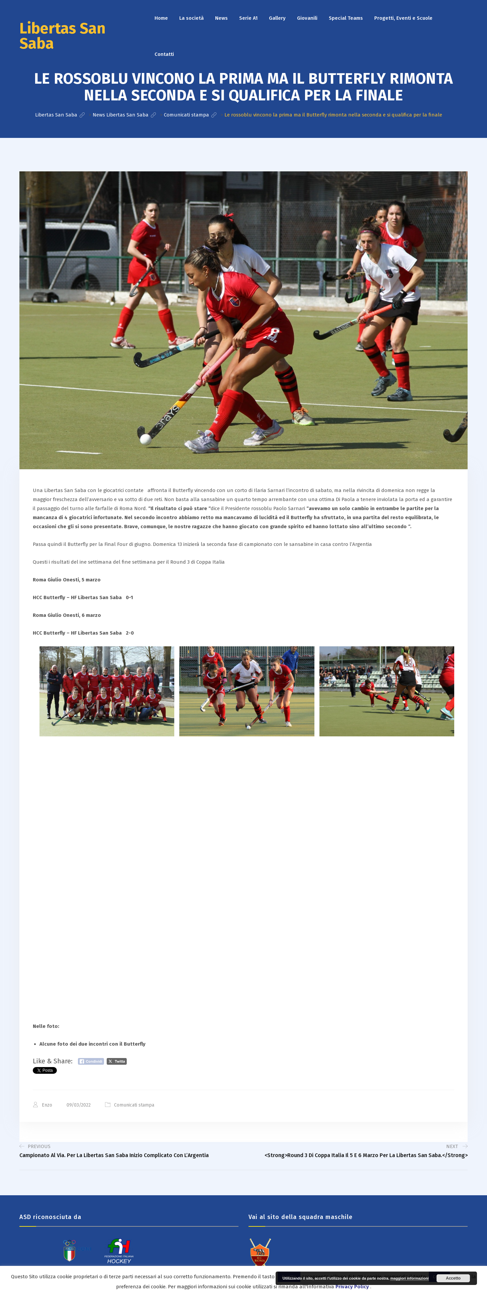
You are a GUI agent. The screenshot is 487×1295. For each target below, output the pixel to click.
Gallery (277, 18)
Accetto (453, 1278)
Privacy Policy (352, 1287)
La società (191, 18)
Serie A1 (248, 18)
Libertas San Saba (62, 36)
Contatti (164, 54)
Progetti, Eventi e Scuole (403, 18)
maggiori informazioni (409, 1278)
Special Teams (346, 18)
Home (161, 18)
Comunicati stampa (134, 1105)
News (221, 18)
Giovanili (307, 18)
